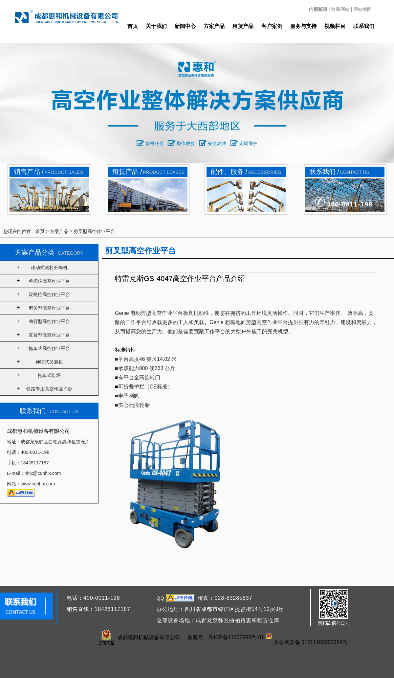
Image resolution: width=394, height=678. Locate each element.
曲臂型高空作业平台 (49, 321)
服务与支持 (303, 26)
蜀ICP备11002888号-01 (236, 637)
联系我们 (363, 26)
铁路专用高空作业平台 (49, 388)
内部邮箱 (318, 9)
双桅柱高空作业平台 (49, 294)
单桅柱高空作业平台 (49, 281)
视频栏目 (334, 26)
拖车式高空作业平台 (49, 348)
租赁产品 (242, 26)
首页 (132, 26)
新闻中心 (185, 26)
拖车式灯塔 (49, 375)
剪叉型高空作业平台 (94, 231)
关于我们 (156, 26)
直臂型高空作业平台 (49, 335)
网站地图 (362, 9)
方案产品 (214, 26)
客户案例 (271, 26)
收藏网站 (340, 9)
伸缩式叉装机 (49, 361)
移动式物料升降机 (49, 267)
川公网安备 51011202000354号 (311, 642)
